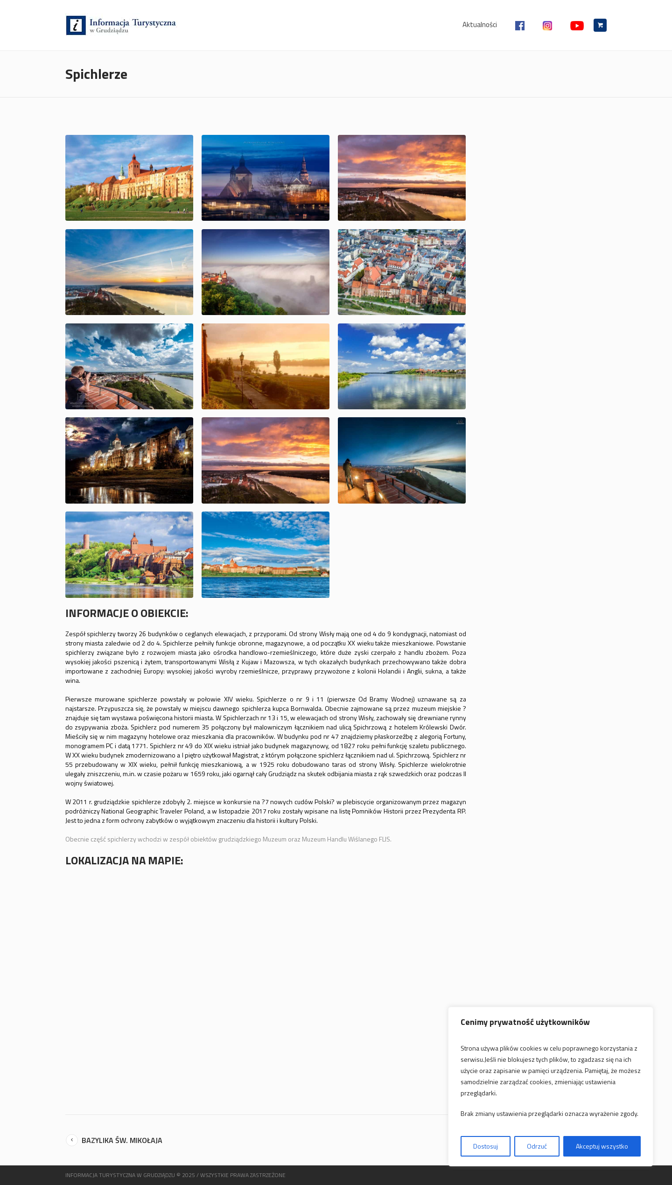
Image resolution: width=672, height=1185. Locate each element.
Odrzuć (537, 1146)
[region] (550, 1086)
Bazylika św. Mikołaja (122, 1140)
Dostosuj (485, 1146)
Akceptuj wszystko (602, 1146)
